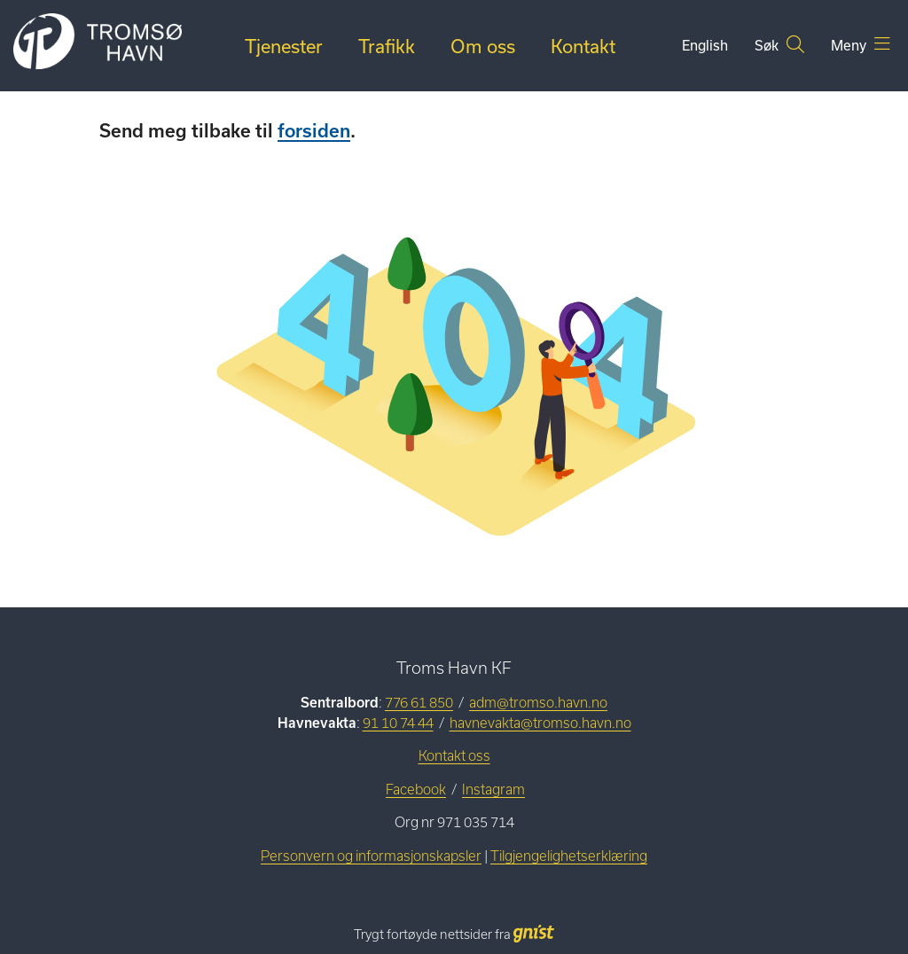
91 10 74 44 (398, 723)
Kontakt (583, 46)
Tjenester (284, 46)
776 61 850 (419, 702)
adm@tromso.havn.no (538, 702)
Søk (779, 44)
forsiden (314, 131)
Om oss (482, 46)
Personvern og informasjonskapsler (371, 856)
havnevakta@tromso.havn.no (540, 723)
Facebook (416, 789)
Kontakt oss (454, 755)
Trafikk (386, 46)
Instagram (493, 789)
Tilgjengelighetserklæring (568, 856)
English (705, 45)
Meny (860, 44)
